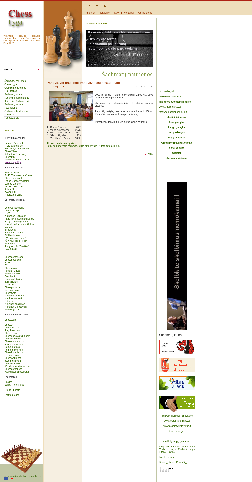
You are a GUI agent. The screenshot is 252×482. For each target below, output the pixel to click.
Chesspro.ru (11, 268)
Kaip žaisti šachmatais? (16, 101)
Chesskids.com (12, 363)
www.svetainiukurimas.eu (177, 421)
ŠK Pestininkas (12, 235)
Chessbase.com (13, 259)
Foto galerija (10, 107)
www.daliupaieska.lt (170, 96)
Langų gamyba (176, 127)
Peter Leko (10, 301)
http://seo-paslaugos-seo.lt (173, 112)
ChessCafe (10, 293)
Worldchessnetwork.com (17, 366)
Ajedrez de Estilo (13, 194)
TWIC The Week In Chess (18, 175)
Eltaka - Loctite (12, 390)
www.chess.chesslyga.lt (17, 371)
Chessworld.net (13, 358)
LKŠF (7, 213)
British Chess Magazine (17, 181)
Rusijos (8, 382)
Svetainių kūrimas (176, 158)
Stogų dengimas (176, 137)
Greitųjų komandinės (15, 87)
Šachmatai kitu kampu (16, 111)
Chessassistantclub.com (17, 334)
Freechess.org (12, 355)
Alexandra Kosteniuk (15, 295)
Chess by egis (12, 210)
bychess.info (11, 282)
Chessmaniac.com (14, 341)
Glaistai (176, 153)
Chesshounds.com (14, 352)
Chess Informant (13, 178)
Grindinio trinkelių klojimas (176, 142)
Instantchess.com (14, 344)
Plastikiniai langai (186, 446)
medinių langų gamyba (176, 441)
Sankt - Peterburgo (14, 384)
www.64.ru (10, 192)
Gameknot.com (12, 347)
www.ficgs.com (12, 309)
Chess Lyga (10, 84)
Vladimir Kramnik (13, 298)
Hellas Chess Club (14, 186)
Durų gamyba (176, 122)
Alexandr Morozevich (16, 306)
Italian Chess (11, 189)
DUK (116, 12)
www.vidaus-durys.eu (170, 106)
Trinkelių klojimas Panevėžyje (177, 415)
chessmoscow (12, 290)
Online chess (145, 12)
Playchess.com (12, 330)
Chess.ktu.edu (12, 327)
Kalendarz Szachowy (16, 154)
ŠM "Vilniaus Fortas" (15, 238)
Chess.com (10, 319)
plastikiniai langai (176, 117)
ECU (7, 265)
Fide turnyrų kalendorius (17, 148)
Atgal (149, 154)
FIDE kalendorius (14, 146)
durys (171, 431)
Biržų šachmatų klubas (16, 221)
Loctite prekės (12, 395)
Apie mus (90, 12)
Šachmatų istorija (13, 94)
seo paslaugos (176, 132)
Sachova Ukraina (13, 279)
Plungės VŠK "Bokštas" (17, 246)
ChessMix (10, 157)
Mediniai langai (186, 449)
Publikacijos (10, 91)
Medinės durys (167, 449)
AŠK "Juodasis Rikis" (16, 241)
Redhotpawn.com (14, 349)
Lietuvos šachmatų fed (16, 143)
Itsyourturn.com (13, 360)
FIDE (8, 262)
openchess (10, 284)
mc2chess (10, 243)
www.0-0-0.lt (11, 249)
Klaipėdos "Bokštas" (15, 216)
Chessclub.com (13, 338)
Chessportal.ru (12, 287)
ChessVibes (11, 151)
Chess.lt (9, 325)
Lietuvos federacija (14, 207)
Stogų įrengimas (167, 446)
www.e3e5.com (12, 273)
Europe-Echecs (13, 183)
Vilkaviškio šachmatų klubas (19, 224)
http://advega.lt (167, 91)
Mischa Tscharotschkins (17, 159)
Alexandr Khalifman (15, 304)
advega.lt (180, 431)
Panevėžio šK (11, 118)
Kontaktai (129, 12)
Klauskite (105, 12)
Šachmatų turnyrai (13, 104)
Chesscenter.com (14, 257)
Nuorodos (9, 114)
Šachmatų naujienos (15, 81)
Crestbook (10, 276)
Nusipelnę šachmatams (16, 97)
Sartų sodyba (176, 147)
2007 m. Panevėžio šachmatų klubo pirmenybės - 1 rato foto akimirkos (83, 146)
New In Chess (12, 172)
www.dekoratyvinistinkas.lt (177, 426)
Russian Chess (12, 270)
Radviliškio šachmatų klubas (19, 218)
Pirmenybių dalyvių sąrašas (61, 143)
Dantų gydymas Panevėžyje (173, 462)
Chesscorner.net (13, 369)
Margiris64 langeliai (11, 228)
